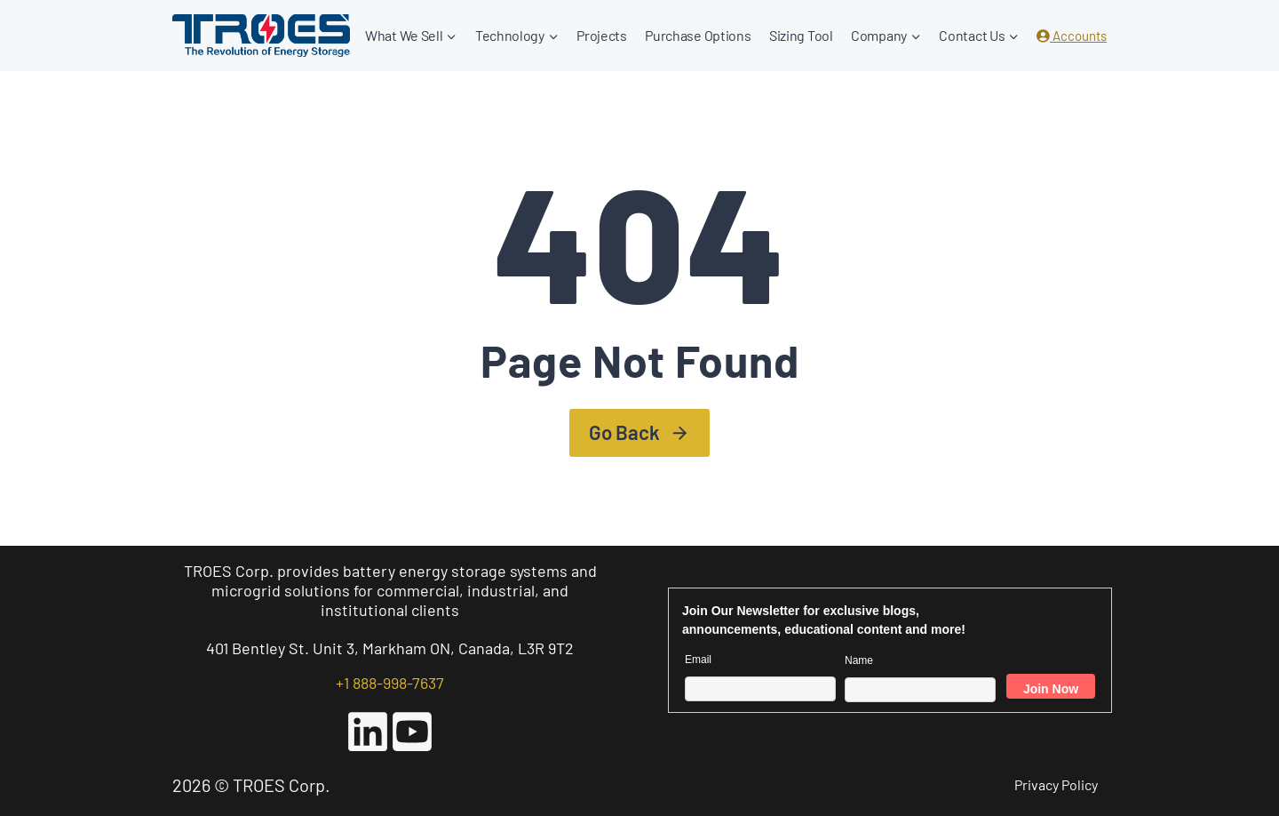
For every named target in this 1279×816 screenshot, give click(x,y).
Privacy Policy (1056, 784)
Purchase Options (698, 35)
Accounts (1072, 36)
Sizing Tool (801, 35)
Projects (601, 35)
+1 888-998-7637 (390, 682)
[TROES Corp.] (261, 35)
